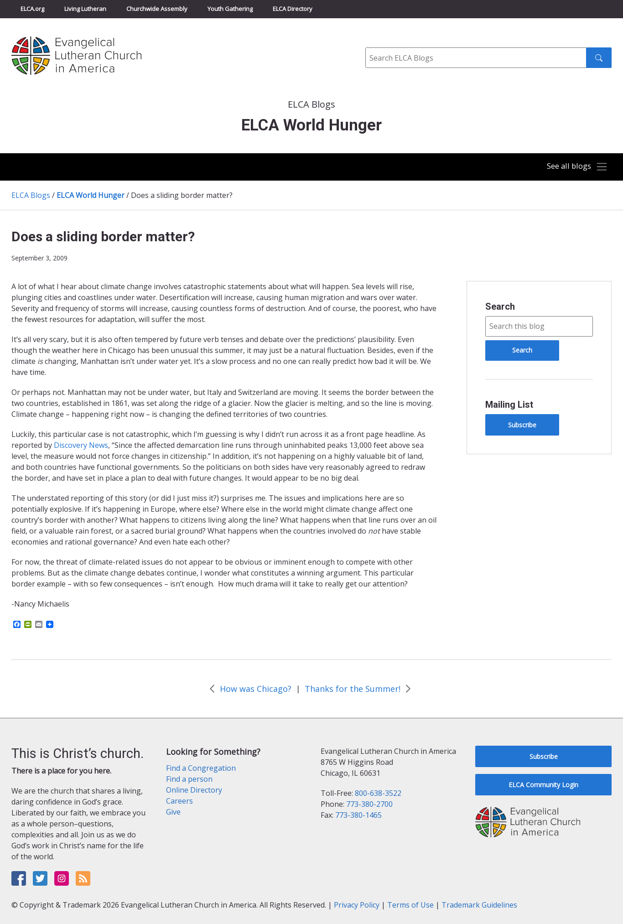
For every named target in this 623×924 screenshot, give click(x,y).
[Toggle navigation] (575, 167)
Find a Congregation (201, 768)
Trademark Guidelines (479, 905)
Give (173, 812)
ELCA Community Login (543, 784)
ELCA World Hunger (91, 195)
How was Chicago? (255, 688)
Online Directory (194, 790)
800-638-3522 (378, 793)
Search (500, 306)
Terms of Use (410, 905)
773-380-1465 (358, 815)
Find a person (189, 779)
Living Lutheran (85, 9)
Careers (179, 801)
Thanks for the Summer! (352, 688)
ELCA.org (32, 9)
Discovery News (81, 445)
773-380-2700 (369, 804)
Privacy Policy (356, 905)
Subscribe (522, 424)
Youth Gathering (230, 9)
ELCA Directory (292, 9)
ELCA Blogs (30, 195)
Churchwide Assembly (156, 9)
